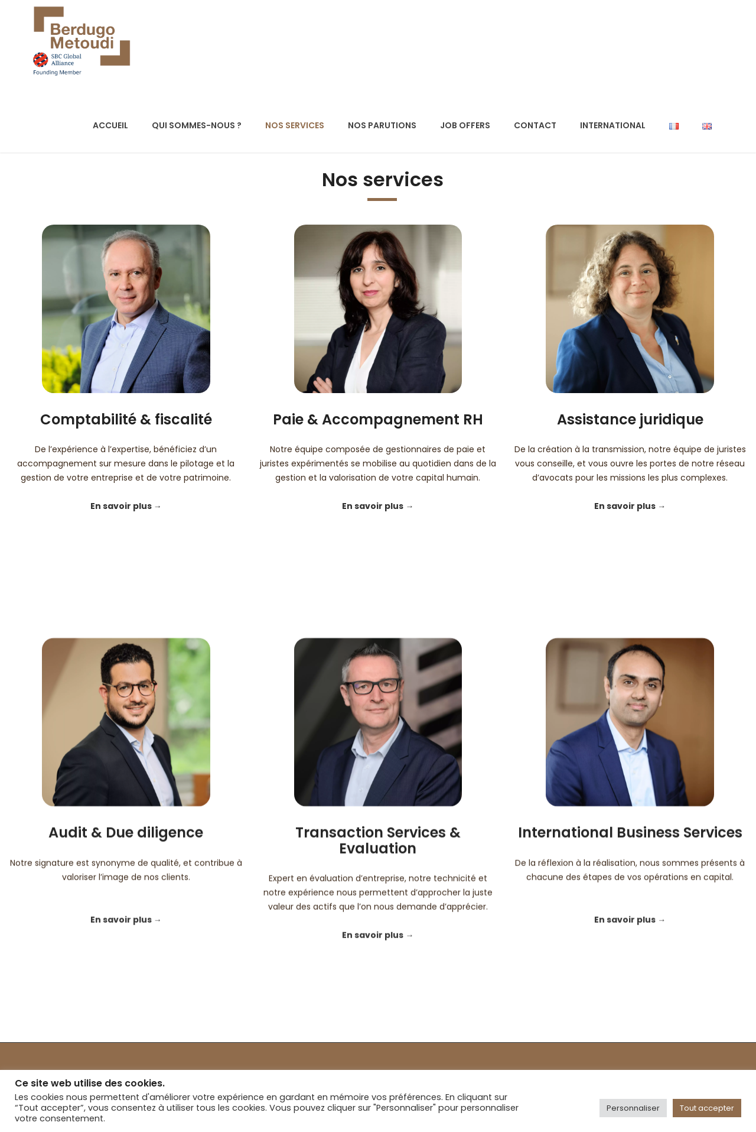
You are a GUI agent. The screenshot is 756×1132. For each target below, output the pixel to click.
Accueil (110, 125)
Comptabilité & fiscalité (126, 419)
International (613, 125)
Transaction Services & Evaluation (378, 933)
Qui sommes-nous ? (197, 125)
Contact (535, 125)
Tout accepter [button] (707, 1108)
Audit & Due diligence (125, 925)
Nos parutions (382, 125)
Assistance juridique (630, 419)
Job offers (465, 125)
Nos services (294, 125)
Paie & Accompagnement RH (378, 419)
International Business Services (630, 925)
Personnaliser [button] (633, 1108)
